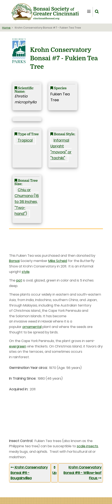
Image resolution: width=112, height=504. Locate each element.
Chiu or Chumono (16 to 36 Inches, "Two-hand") (27, 201)
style (26, 271)
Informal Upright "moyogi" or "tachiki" (61, 149)
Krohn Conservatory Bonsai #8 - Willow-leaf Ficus (82, 472)
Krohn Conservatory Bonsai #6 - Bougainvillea (29, 472)
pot (19, 280)
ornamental (32, 326)
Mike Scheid (57, 260)
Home (6, 27)
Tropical (25, 140)
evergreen (17, 346)
